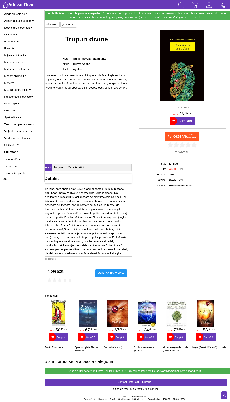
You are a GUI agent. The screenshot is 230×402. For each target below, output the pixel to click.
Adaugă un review (117, 273)
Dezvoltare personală (18, 27)
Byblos (82, 69)
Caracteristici (82, 167)
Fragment (65, 167)
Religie (9, 110)
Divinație (10, 34)
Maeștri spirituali (15, 75)
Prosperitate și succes (18, 96)
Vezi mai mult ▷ (55, 259)
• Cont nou (12, 166)
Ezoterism (11, 41)
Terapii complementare (19, 124)
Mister (9, 82)
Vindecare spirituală (17, 138)
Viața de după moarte (18, 131)
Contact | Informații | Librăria (137, 381)
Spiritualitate (13, 117)
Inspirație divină (13, 62)
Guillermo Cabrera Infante (94, 58)
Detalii (53, 167)
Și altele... (11, 144)
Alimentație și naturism (19, 20)
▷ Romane (74, 24)
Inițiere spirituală (15, 55)
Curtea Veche (86, 63)
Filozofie (9, 48)
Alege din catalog (15, 13)
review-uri (185, 151)
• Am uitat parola (15, 173)
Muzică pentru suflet (17, 89)
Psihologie (11, 103)
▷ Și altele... (56, 24)
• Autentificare (14, 159)
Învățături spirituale (16, 69)
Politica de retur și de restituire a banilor (137, 388)
